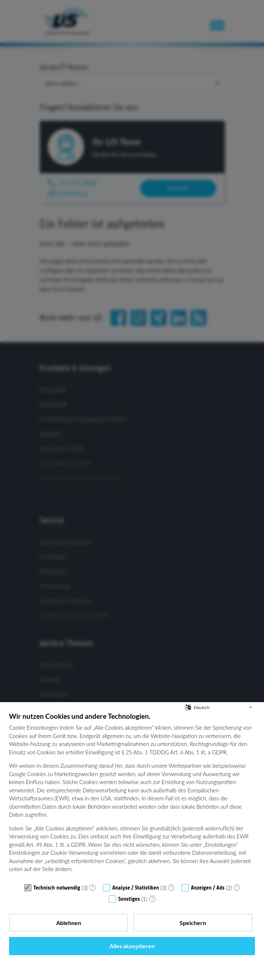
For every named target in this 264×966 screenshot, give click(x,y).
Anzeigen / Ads (208, 888)
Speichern (193, 922)
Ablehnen (68, 922)
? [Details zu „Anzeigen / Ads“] (237, 887)
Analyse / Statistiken (135, 888)
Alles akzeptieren (132, 945)
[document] (132, 795)
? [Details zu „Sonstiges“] (152, 898)
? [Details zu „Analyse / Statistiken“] (171, 887)
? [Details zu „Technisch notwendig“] (92, 887)
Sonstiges (129, 899)
